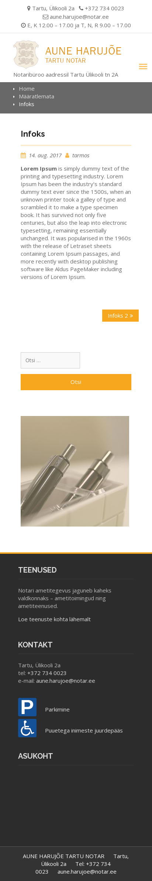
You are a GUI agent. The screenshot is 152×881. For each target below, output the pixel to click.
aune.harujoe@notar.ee (79, 16)
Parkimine (57, 709)
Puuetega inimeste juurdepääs (84, 730)
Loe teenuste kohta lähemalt (54, 619)
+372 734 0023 (47, 673)
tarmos (80, 155)
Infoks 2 (118, 315)
